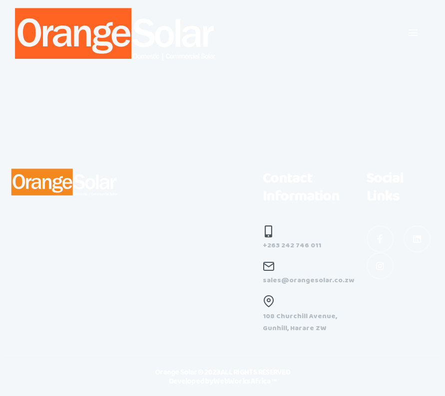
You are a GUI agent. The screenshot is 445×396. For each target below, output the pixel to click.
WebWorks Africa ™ (245, 382)
